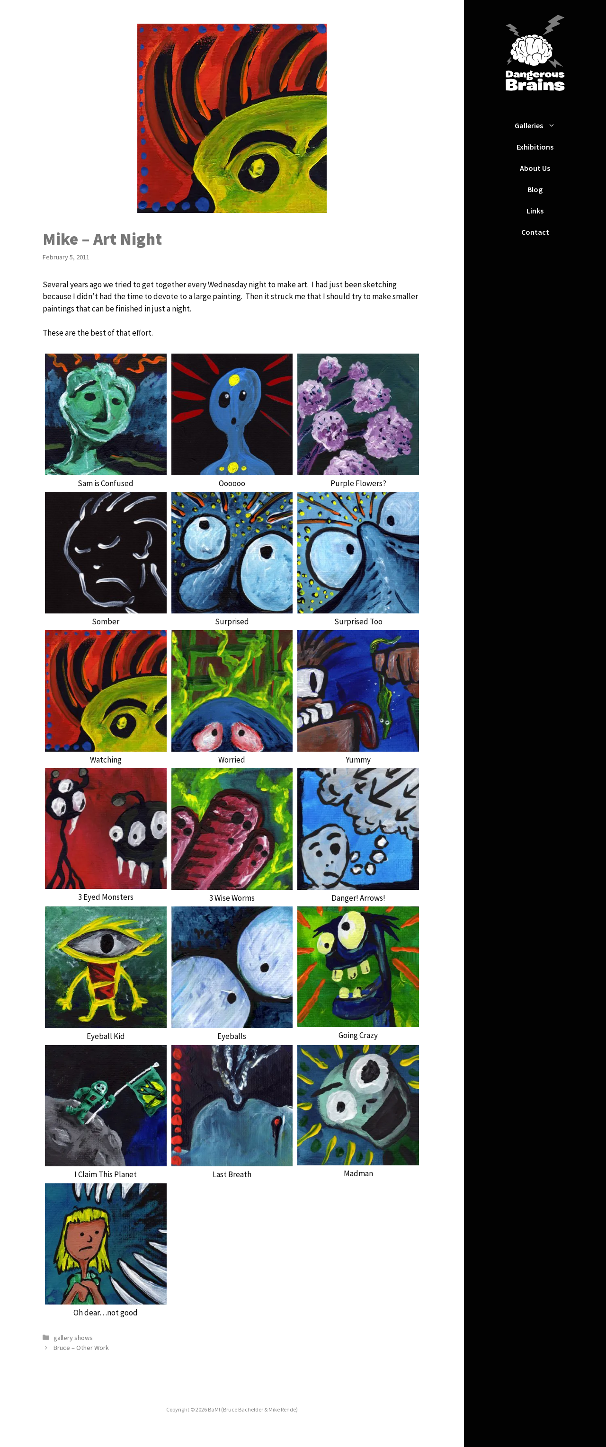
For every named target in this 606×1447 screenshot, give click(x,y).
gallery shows (73, 1337)
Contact (535, 232)
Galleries (540, 125)
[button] (554, 125)
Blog (535, 189)
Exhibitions (535, 146)
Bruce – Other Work (81, 1347)
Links (535, 210)
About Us (535, 168)
